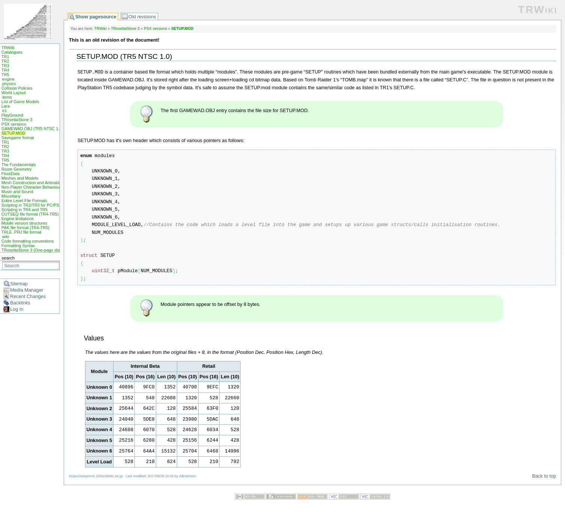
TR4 (5, 70)
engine (8, 79)
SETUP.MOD (13, 133)
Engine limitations (17, 218)
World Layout (13, 92)
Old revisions (142, 16)
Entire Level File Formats (24, 200)
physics (9, 83)
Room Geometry (16, 169)
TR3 (5, 65)
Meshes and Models (19, 178)
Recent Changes (28, 296)
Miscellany (11, 196)
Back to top (544, 476)
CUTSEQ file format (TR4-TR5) (30, 214)
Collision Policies (17, 88)
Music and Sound (17, 191)
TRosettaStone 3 (17, 119)
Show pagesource (96, 16)
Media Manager (26, 290)
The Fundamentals (18, 164)
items (7, 97)
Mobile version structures (24, 223)
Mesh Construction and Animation (32, 182)
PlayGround (12, 115)
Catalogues (11, 52)
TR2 (5, 61)
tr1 (4, 110)
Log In (17, 309)
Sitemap (19, 283)
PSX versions (13, 124)
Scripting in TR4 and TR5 (24, 209)
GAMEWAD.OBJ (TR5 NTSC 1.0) (32, 128)
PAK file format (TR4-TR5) (25, 227)
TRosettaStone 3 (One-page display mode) (40, 250)
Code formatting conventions (27, 241)
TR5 (5, 74)
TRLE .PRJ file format (21, 232)
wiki (5, 236)
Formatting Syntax (18, 245)
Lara (5, 106)
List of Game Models (20, 101)
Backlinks (20, 303)
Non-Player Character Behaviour (31, 187)
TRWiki (8, 47)
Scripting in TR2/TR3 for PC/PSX (31, 205)
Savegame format (17, 137)
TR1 (5, 56)
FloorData (10, 173)
